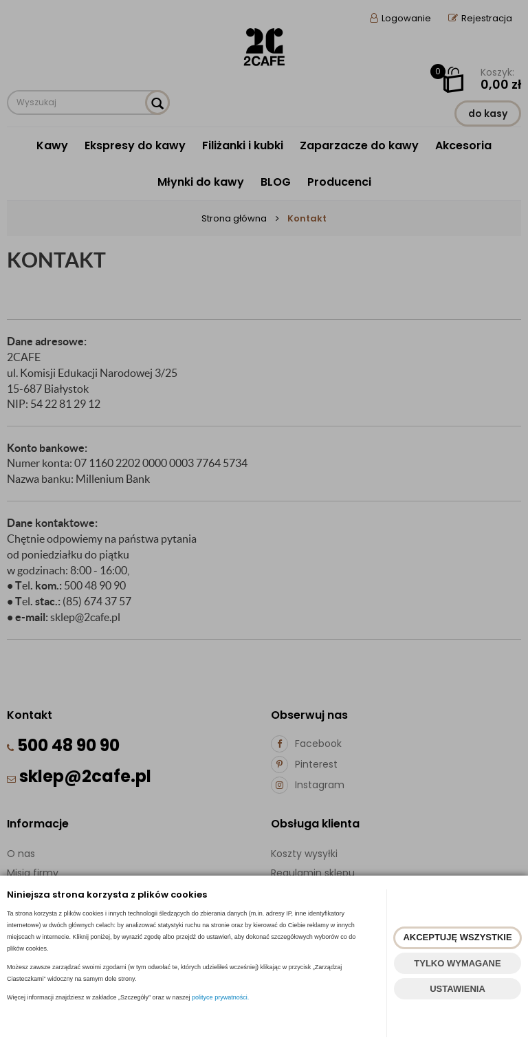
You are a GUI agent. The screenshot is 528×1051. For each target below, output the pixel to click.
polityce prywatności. (220, 997)
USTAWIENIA (457, 989)
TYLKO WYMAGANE (457, 963)
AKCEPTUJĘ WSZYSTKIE (457, 937)
